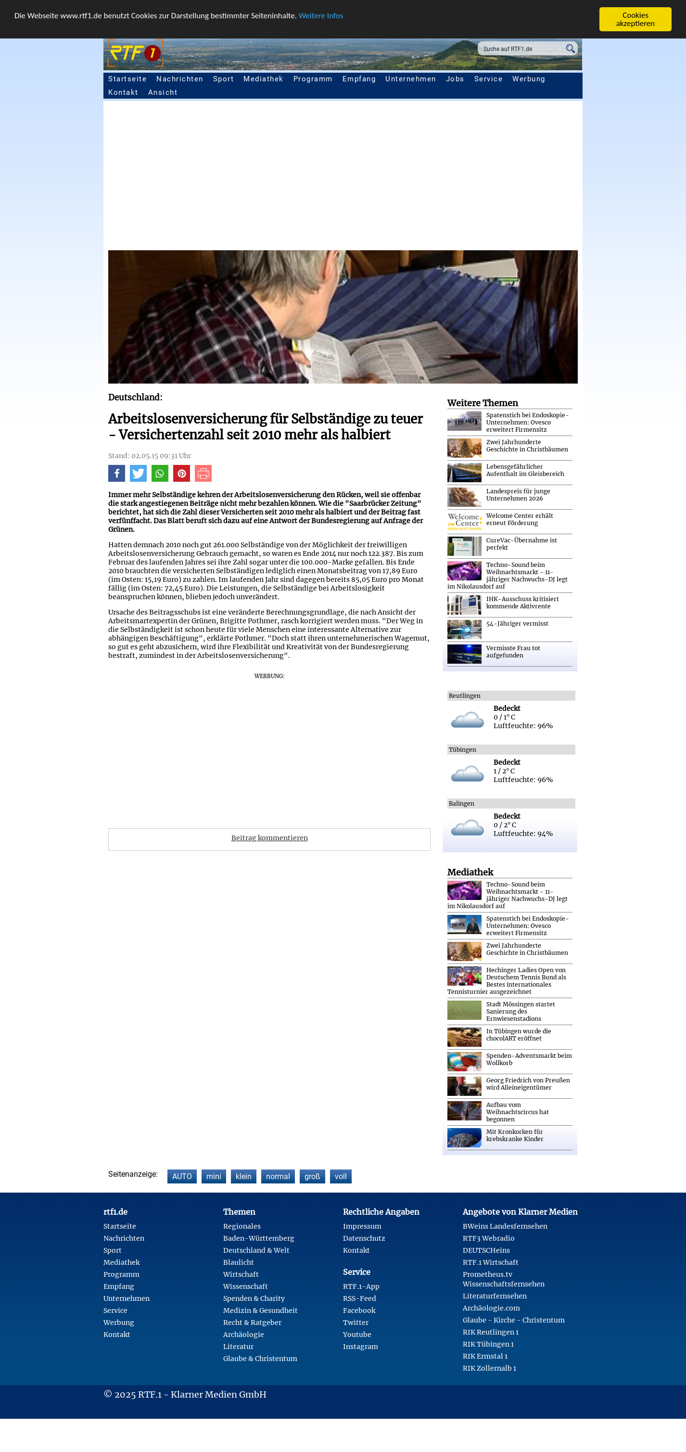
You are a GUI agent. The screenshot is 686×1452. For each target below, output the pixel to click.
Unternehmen (410, 79)
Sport (223, 79)
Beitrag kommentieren (269, 838)
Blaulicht (238, 1262)
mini (213, 1176)
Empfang (359, 79)
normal (278, 1176)
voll (341, 1176)
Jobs (455, 79)
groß (312, 1176)
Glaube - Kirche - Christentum (514, 1320)
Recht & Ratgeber (252, 1322)
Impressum (362, 1226)
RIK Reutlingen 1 (491, 1332)
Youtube (357, 1334)
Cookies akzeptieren (635, 19)
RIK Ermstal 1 (485, 1356)
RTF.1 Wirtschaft (491, 1262)
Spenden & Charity (254, 1298)
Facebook (359, 1310)
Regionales (242, 1226)
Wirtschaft (241, 1274)
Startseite (127, 79)
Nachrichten (179, 79)
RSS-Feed (359, 1298)
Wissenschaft (245, 1286)
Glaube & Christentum (260, 1358)
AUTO (182, 1176)
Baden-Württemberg (258, 1238)
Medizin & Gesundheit (260, 1310)
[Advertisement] (397, 178)
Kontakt (123, 92)
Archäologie (243, 1334)
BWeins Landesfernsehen (505, 1226)
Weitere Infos (321, 15)
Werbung (529, 79)
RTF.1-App (361, 1286)
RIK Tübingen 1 (488, 1344)
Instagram (360, 1346)
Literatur (238, 1346)
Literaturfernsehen (495, 1296)
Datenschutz (364, 1238)
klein (244, 1176)
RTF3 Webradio (489, 1238)
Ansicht (163, 92)
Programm (313, 79)
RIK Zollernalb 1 (489, 1368)
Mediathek (263, 79)
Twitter (355, 1322)
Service (488, 79)
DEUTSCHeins (486, 1250)
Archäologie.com (491, 1308)
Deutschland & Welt (256, 1250)
